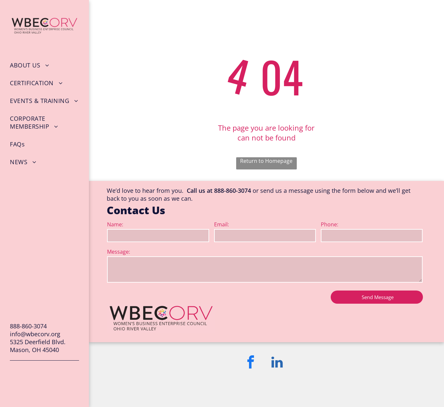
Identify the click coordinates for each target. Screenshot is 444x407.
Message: (118, 251)
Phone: (329, 224)
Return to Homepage (266, 161)
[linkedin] (277, 363)
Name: (115, 224)
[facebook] (251, 363)
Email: (221, 224)
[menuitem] (44, 65)
